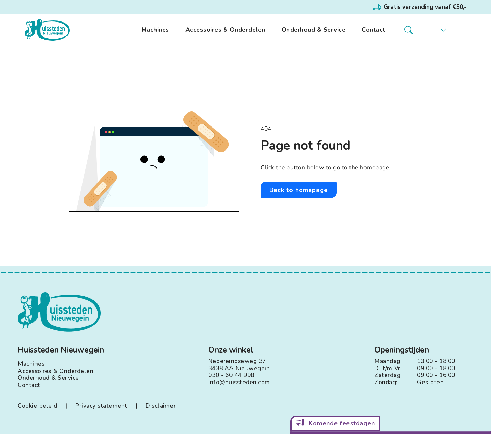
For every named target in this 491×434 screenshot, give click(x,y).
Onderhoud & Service (314, 29)
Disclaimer (161, 405)
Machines (155, 29)
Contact (373, 29)
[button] (438, 30)
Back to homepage (298, 190)
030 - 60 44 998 (231, 375)
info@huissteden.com (239, 382)
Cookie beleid (37, 405)
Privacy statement (101, 405)
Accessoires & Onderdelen (225, 29)
